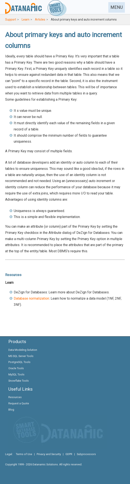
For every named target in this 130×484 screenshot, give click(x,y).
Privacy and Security (49, 454)
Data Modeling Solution (22, 349)
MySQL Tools (16, 374)
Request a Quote (18, 403)
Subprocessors (86, 454)
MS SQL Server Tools (20, 356)
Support (10, 19)
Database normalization (31, 298)
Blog (11, 409)
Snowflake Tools (18, 380)
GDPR (68, 454)
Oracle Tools (16, 368)
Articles (40, 19)
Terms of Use (24, 454)
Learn (25, 19)
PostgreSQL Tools (19, 362)
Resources (15, 397)
